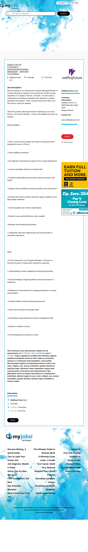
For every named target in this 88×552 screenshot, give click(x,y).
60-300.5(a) (40, 353)
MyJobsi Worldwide (70, 467)
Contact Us (74, 456)
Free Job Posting (71, 453)
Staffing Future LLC (69, 91)
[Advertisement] (44, 31)
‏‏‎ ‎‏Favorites (62, 3)
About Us (75, 449)
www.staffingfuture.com (70, 120)
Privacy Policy (73, 464)
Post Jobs (74, 3)
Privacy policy (48, 512)
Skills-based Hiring (45, 493)
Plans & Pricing (72, 471)
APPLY (67, 137)
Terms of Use (73, 460)
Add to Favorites (68, 142)
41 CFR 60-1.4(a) (28, 353)
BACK (12, 420)
